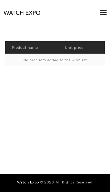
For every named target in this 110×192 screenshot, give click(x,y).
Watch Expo (28, 182)
